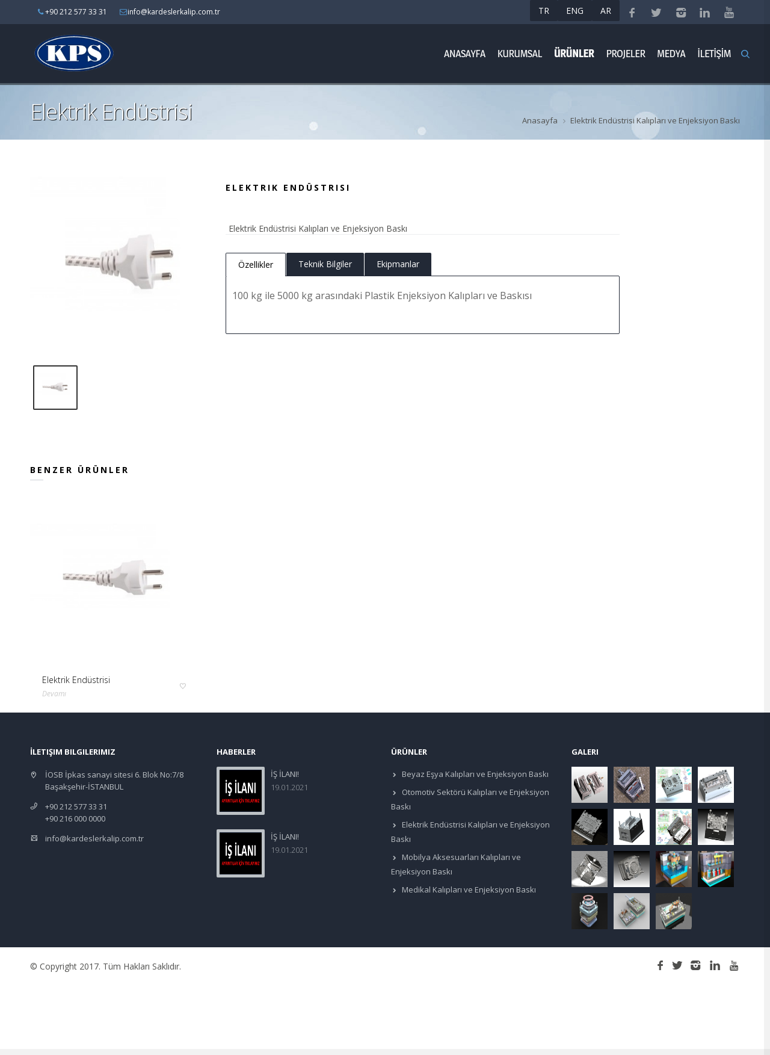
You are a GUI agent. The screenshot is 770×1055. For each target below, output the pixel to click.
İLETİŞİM (714, 53)
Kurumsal (519, 53)
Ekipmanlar (398, 264)
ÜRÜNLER (574, 53)
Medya (671, 53)
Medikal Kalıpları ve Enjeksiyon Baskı (468, 889)
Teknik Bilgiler (325, 264)
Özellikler (255, 264)
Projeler (625, 53)
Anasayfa (464, 53)
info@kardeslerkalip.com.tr (94, 838)
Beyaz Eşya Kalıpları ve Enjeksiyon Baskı (474, 774)
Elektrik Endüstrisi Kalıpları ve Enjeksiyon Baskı (655, 120)
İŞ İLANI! (285, 774)
